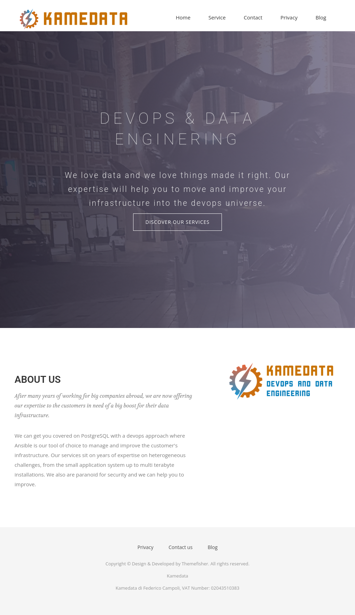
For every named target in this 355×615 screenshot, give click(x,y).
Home (183, 17)
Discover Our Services (178, 222)
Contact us (180, 547)
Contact (253, 17)
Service (217, 17)
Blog (320, 17)
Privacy (288, 17)
